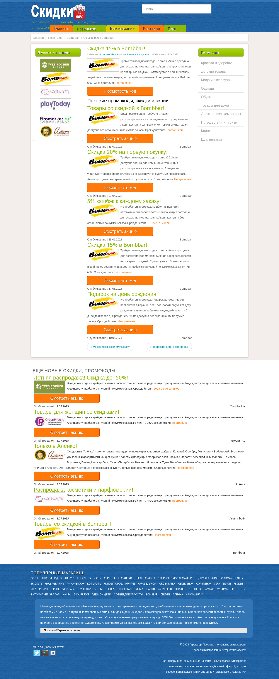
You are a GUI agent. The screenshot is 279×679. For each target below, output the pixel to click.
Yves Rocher (39, 578)
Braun (227, 583)
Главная (38, 37)
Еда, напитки (118, 54)
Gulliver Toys (54, 583)
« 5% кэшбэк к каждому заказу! (110, 346)
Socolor (195, 589)
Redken (238, 583)
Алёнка (178, 594)
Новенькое (55, 37)
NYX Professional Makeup (175, 578)
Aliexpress (84, 578)
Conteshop (203, 583)
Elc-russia (125, 578)
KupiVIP (69, 578)
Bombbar (73, 37)
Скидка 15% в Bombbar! (116, 48)
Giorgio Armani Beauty (227, 578)
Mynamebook (75, 583)
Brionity (36, 583)
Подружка (202, 578)
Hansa (67, 594)
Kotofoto (94, 583)
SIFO (217, 583)
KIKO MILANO (167, 583)
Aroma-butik (194, 594)
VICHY (97, 578)
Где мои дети (101, 594)
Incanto (44, 589)
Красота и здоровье (138, 54)
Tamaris (209, 589)
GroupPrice (81, 594)
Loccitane (126, 589)
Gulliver (99, 589)
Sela (33, 589)
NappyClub (165, 589)
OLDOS (240, 589)
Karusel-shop (147, 583)
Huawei (130, 583)
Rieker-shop (185, 583)
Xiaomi (150, 589)
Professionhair (63, 589)
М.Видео (56, 578)
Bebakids (180, 589)
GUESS (112, 589)
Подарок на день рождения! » (169, 346)
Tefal (138, 578)
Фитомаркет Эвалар (45, 594)
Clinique (110, 578)
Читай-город (113, 583)
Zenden (165, 594)
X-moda (150, 578)
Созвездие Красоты (128, 594)
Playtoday (84, 589)
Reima (139, 589)
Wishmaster (225, 589)
